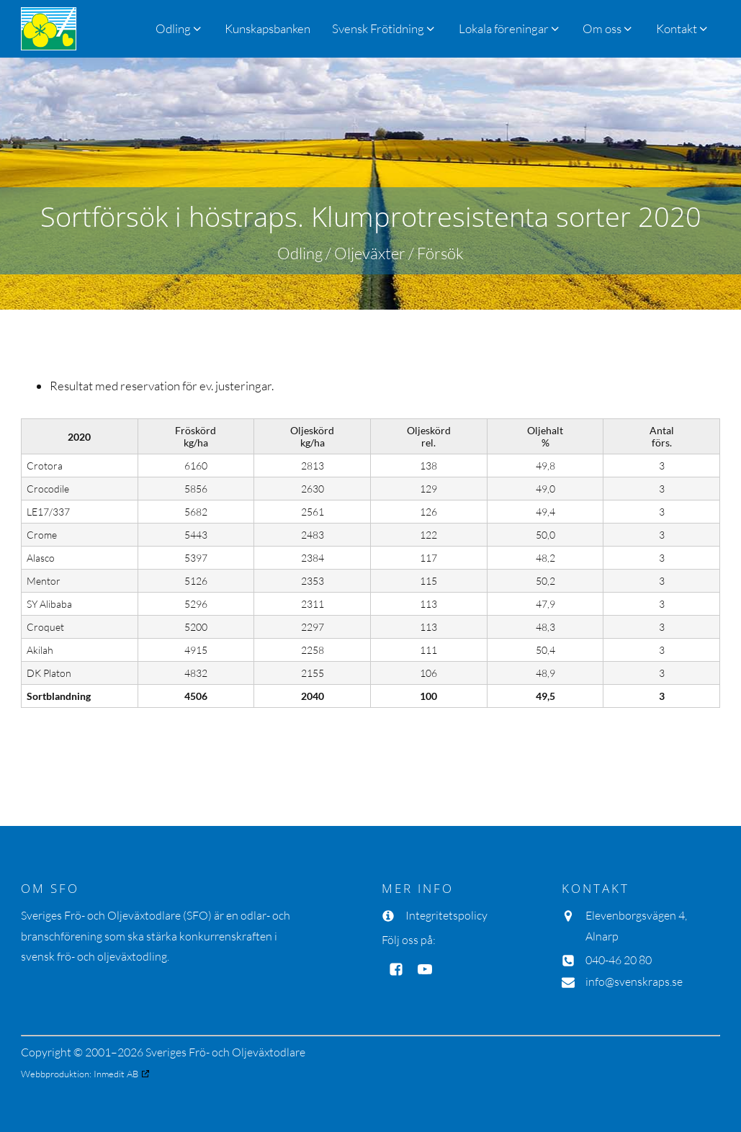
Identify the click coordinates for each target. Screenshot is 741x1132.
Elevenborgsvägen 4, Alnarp (636, 925)
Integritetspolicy (446, 915)
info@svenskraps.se (634, 981)
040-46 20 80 (618, 960)
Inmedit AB (116, 1073)
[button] (384, 28)
